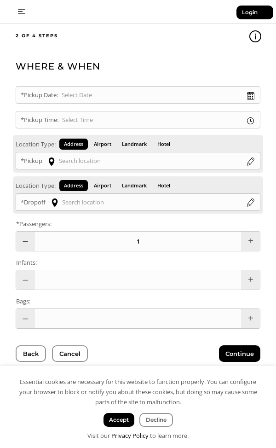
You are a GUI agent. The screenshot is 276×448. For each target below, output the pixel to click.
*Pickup (31, 161)
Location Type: (36, 144)
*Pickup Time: (39, 120)
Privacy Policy (130, 435)
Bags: (23, 301)
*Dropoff (33, 202)
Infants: (26, 262)
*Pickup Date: (39, 95)
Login (250, 12)
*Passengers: (34, 224)
